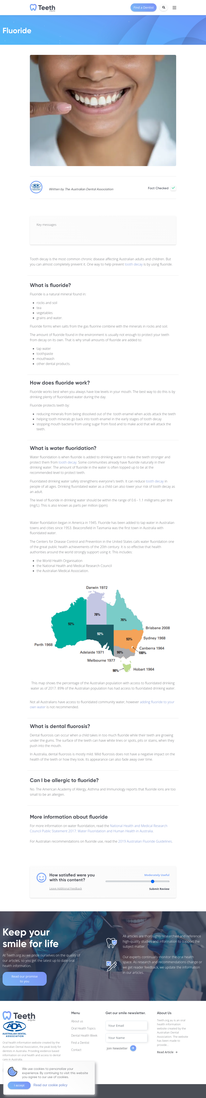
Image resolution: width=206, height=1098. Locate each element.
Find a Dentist (80, 1043)
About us (77, 1021)
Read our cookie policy (50, 1085)
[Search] (163, 7)
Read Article (165, 1052)
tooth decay (134, 264)
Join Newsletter (121, 1048)
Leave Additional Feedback (65, 888)
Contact (76, 1050)
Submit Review (159, 889)
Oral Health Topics (83, 1028)
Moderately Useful (156, 875)
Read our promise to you (25, 978)
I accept (19, 1085)
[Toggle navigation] (174, 8)
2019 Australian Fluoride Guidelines (145, 841)
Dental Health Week (84, 1035)
